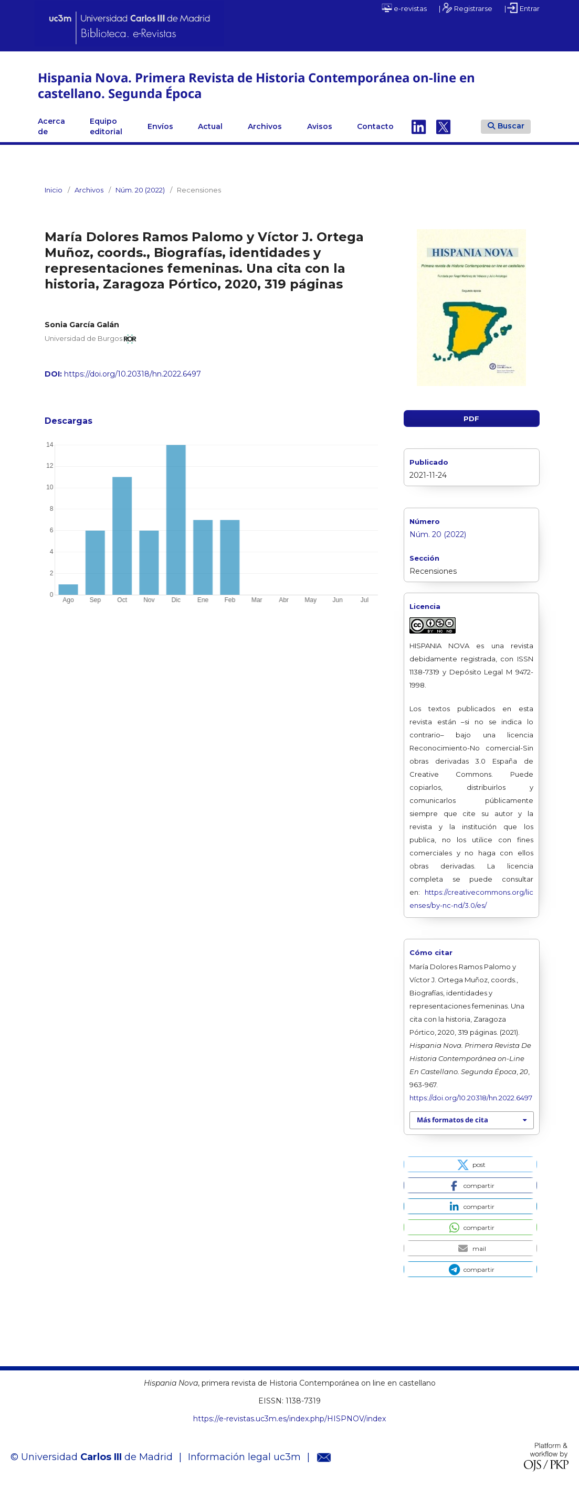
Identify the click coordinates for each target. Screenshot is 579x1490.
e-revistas (404, 8)
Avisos (319, 126)
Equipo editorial (106, 126)
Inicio (53, 190)
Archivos (265, 126)
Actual (210, 126)
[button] (470, 1164)
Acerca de (51, 126)
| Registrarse (465, 8)
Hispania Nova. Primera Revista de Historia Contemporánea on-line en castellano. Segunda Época (256, 85)
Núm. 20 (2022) (140, 190)
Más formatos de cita (452, 1119)
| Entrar (522, 8)
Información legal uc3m (244, 1457)
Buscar (506, 126)
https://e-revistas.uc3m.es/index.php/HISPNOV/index (289, 1418)
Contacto (375, 126)
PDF (471, 418)
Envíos (160, 126)
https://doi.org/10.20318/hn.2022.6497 (132, 374)
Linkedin (419, 126)
